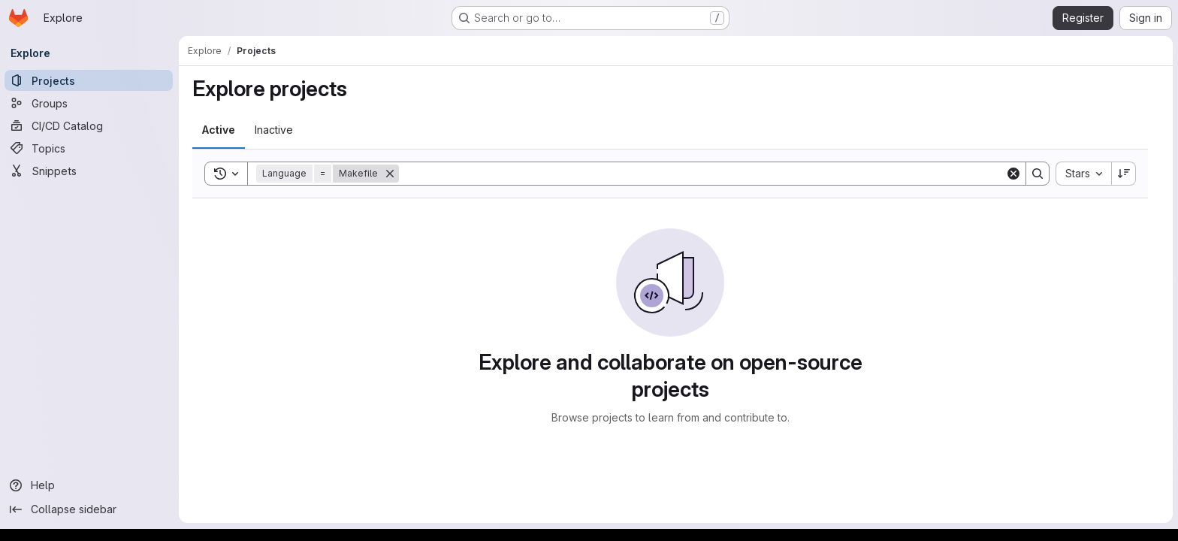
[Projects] (90, 80)
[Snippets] (90, 170)
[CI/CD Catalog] (90, 125)
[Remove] (391, 174)
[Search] (703, 174)
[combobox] (1084, 174)
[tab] (219, 130)
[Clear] (1014, 174)
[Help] (90, 485)
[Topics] (90, 148)
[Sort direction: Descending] (1125, 174)
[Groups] (90, 102)
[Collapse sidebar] (90, 509)
